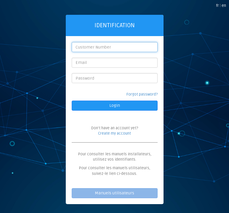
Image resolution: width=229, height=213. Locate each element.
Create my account (114, 133)
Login (114, 105)
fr (217, 5)
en (224, 5)
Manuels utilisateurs (114, 193)
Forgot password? (142, 94)
